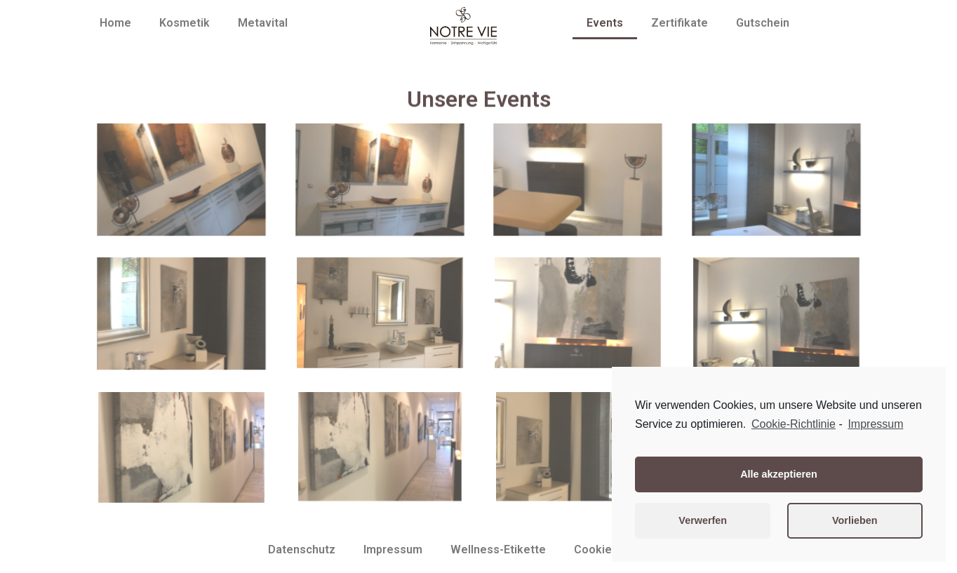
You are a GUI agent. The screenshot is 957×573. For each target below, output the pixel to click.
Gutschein (762, 22)
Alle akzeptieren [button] (778, 474)
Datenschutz (301, 549)
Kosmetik (184, 22)
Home (115, 22)
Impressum (392, 549)
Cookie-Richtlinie (793, 424)
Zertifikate (679, 22)
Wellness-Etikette (498, 549)
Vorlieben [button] (855, 520)
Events (605, 22)
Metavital (263, 22)
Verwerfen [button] (702, 520)
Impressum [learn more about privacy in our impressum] (875, 424)
